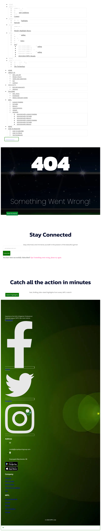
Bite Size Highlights (19, 87)
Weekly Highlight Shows (22, 31)
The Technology (19, 66)
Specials (17, 23)
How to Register (14, 129)
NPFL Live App (17, 75)
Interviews (16, 96)
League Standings (11, 499)
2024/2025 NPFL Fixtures (24, 116)
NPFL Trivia (16, 94)
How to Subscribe (18, 131)
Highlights (12, 85)
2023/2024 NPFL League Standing (27, 120)
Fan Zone (12, 25)
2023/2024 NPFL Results (26, 56)
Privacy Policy (17, 77)
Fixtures (15, 104)
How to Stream (17, 133)
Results (15, 106)
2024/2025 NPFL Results (24, 118)
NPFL (10, 33)
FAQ (14, 81)
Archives (15, 112)
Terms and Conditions (21, 12)
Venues (15, 110)
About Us (12, 7)
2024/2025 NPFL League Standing (27, 114)
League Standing (18, 102)
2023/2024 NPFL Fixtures (24, 122)
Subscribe (7, 253)
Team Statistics (17, 108)
